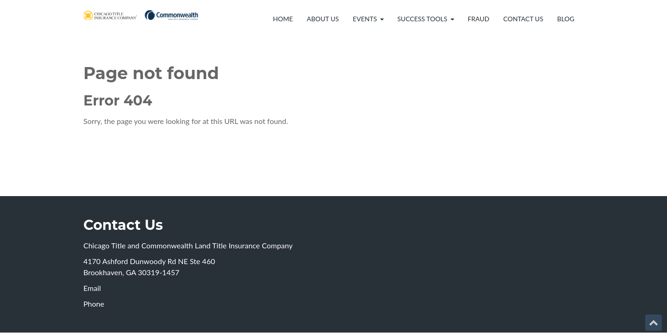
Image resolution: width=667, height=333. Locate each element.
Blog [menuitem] (565, 19)
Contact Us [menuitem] (523, 19)
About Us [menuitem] (323, 19)
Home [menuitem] (283, 19)
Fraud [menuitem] (479, 19)
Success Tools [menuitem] (422, 19)
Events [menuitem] (365, 19)
